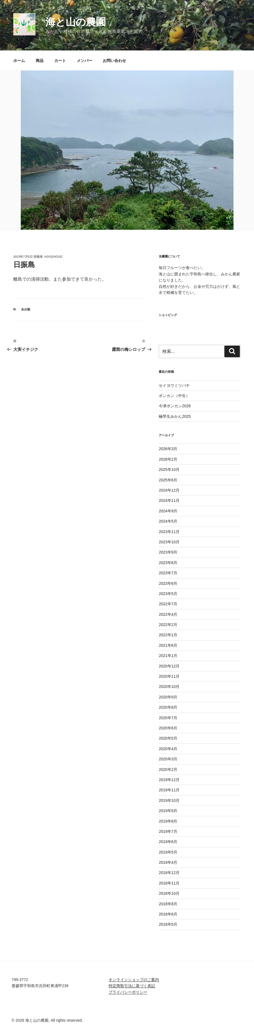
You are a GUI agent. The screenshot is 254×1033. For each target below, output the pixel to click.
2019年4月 (168, 862)
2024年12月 (169, 490)
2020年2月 (168, 769)
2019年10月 (169, 800)
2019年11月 (169, 790)
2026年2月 (168, 459)
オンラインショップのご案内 (134, 979)
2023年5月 (168, 593)
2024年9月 (168, 511)
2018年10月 (169, 893)
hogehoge (54, 256)
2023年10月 (169, 542)
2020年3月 (168, 759)
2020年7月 (168, 718)
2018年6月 (168, 914)
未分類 (25, 309)
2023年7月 (168, 573)
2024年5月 (168, 521)
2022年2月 (168, 624)
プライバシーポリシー (128, 992)
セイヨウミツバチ (174, 385)
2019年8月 (168, 821)
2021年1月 (168, 655)
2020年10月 (169, 686)
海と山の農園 (75, 22)
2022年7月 (168, 604)
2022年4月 (168, 614)
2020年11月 (169, 676)
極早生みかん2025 (175, 416)
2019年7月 (168, 831)
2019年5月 (168, 852)
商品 (39, 60)
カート (60, 60)
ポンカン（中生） (174, 395)
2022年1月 (168, 635)
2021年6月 (168, 645)
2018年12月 (169, 872)
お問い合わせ (114, 60)
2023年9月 (168, 552)
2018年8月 (168, 904)
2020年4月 (168, 749)
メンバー (84, 60)
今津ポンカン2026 (175, 406)
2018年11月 (169, 883)
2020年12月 (169, 666)
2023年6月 (168, 583)
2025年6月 (168, 480)
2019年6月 (168, 841)
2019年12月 (169, 780)
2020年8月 (168, 707)
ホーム (19, 60)
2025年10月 (169, 469)
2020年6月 (168, 728)
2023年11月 (169, 531)
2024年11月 (169, 500)
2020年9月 (168, 697)
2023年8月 (168, 562)
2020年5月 (168, 738)
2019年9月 (168, 810)
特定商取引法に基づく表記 (132, 986)
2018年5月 (168, 924)
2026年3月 (168, 449)
